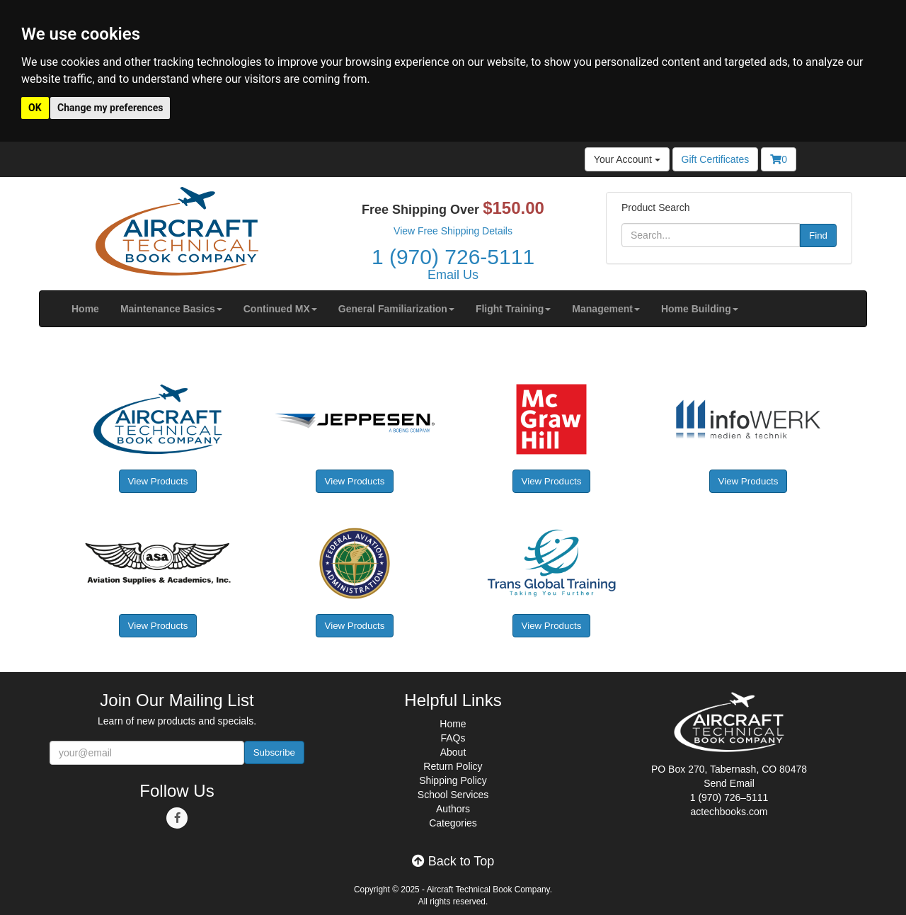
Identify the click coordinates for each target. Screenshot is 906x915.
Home (453, 723)
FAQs (452, 738)
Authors (453, 808)
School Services (453, 794)
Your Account (627, 159)
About (453, 752)
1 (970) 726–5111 (729, 797)
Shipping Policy (453, 780)
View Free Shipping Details (453, 231)
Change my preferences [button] (110, 107)
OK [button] (35, 107)
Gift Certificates (716, 159)
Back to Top (453, 861)
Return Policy (452, 766)
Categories (453, 823)
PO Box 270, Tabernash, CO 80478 (729, 769)
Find (818, 235)
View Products (158, 481)
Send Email (729, 783)
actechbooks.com (729, 811)
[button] (171, 308)
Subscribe (274, 752)
